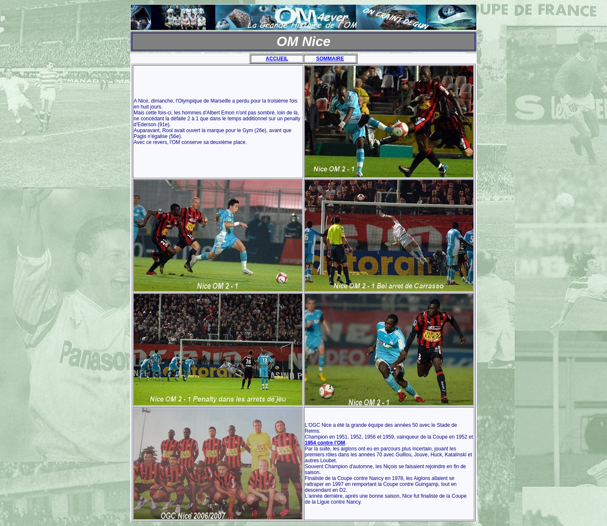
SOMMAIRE (330, 59)
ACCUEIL (277, 59)
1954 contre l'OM (325, 443)
